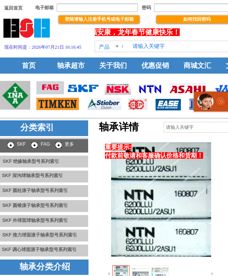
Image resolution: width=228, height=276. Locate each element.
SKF (21, 144)
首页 (29, 65)
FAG (45, 144)
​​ (13, 8)
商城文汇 (197, 65)
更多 (69, 144)
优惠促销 (155, 65)
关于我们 (113, 65)
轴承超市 (71, 65)
